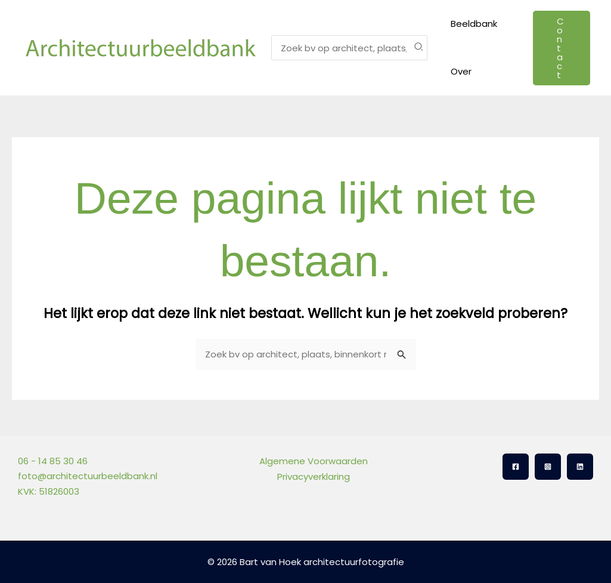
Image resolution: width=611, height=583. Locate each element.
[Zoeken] (419, 48)
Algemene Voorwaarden (313, 461)
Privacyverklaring (313, 476)
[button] (560, 48)
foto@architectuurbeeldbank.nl (87, 476)
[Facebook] (516, 467)
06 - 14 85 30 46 (53, 461)
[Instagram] (548, 467)
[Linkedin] (580, 467)
